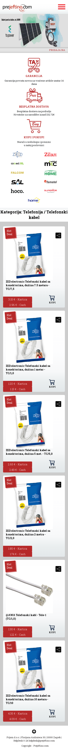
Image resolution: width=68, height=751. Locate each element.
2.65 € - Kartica (17, 464)
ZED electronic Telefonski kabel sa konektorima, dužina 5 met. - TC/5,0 (29, 451)
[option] (34, 30)
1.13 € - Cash (17, 389)
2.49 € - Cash (17, 470)
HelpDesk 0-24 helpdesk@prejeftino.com (34, 740)
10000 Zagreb (53, 737)
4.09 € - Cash (17, 719)
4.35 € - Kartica (17, 713)
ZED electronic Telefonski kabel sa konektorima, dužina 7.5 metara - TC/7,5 (28, 285)
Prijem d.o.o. (13, 737)
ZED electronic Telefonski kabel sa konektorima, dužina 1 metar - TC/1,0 (28, 369)
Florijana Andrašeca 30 (33, 737)
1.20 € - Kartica (17, 383)
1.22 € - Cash (18, 634)
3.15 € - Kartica (17, 299)
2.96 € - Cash (17, 305)
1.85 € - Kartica (17, 548)
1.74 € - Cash (18, 554)
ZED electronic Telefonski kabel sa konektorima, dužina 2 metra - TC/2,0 (28, 534)
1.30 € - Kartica (17, 629)
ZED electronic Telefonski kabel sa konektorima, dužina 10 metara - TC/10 (28, 699)
